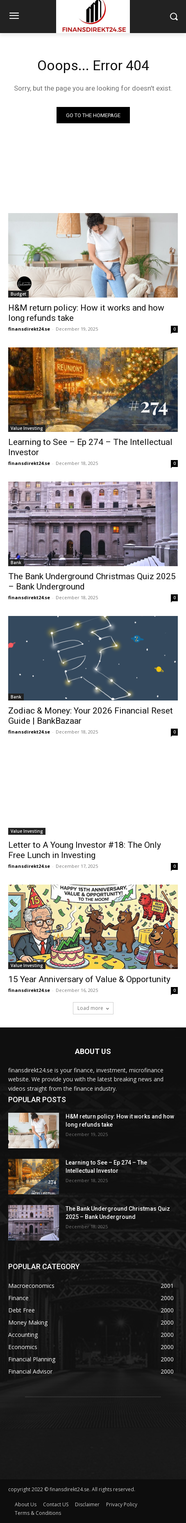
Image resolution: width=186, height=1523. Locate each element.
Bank (16, 562)
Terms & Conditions (38, 1513)
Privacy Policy (121, 1504)
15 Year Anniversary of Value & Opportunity (89, 979)
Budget (18, 294)
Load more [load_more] (93, 1008)
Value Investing (27, 428)
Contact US (55, 1504)
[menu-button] (14, 17)
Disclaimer (87, 1504)
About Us (25, 1504)
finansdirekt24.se (29, 329)
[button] (174, 16)
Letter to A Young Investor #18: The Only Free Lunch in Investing (84, 850)
